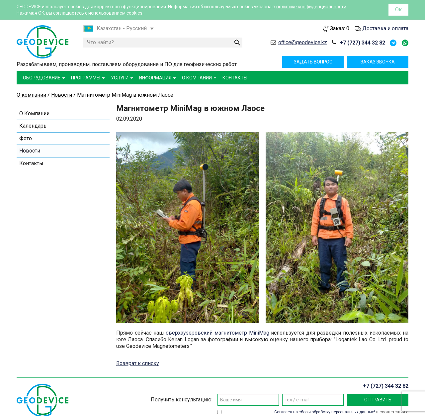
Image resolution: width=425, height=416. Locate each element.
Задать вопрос (313, 61)
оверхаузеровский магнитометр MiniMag (217, 333)
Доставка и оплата (385, 28)
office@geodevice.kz (302, 42)
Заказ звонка (378, 61)
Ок (398, 9)
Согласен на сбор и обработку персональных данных (324, 412)
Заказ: (339, 28)
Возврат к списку (137, 363)
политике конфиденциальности (311, 6)
